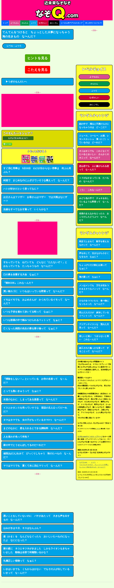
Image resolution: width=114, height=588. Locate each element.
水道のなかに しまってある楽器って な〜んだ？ (30, 399)
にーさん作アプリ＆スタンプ (71, 23)
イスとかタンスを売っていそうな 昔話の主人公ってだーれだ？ (35, 409)
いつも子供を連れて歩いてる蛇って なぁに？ (28, 311)
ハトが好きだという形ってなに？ (21, 188)
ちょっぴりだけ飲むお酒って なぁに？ (94, 267)
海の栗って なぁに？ (89, 277)
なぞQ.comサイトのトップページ (90, 436)
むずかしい (43, 23)
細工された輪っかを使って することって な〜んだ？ (94, 350)
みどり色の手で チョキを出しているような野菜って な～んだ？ (94, 201)
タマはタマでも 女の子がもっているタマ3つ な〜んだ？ (34, 420)
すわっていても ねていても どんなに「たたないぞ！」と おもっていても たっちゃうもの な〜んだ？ (36, 264)
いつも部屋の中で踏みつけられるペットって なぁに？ (32, 320)
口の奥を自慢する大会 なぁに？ (21, 274)
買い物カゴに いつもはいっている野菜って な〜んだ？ (34, 291)
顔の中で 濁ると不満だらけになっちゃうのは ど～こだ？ (94, 126)
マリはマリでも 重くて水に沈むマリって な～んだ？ (32, 465)
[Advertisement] (37, 110)
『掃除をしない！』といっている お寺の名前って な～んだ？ (35, 381)
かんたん (25, 23)
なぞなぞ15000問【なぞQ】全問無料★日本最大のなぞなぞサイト (57, 10)
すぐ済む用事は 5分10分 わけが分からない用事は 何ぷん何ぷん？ (37, 170)
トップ (5, 23)
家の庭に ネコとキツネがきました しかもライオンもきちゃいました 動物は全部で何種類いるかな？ (36, 550)
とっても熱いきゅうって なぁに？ (22, 391)
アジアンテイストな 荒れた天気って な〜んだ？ (94, 326)
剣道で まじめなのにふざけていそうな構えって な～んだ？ (36, 180)
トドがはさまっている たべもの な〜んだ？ (94, 180)
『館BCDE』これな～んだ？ (18, 283)
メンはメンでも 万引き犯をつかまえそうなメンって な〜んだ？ (94, 288)
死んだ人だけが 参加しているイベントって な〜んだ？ (94, 314)
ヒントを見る (37, 58)
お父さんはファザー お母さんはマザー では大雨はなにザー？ (35, 199)
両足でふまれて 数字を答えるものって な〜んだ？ (94, 243)
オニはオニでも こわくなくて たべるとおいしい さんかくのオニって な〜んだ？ (95, 154)
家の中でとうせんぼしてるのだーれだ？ (24, 445)
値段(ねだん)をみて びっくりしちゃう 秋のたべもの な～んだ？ (37, 455)
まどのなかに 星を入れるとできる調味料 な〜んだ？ (32, 428)
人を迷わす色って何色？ (16, 436)
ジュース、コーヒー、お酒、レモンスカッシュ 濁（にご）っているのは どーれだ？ (94, 139)
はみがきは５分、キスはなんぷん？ (22, 528)
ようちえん (15, 23)
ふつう (33, 23)
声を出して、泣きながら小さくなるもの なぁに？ (94, 255)
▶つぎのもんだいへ (15, 81)
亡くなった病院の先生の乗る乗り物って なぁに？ (30, 328)
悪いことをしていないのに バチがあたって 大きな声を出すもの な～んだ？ (36, 518)
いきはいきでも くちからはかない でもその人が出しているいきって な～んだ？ (36, 571)
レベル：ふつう (14, 46)
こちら (98, 428)
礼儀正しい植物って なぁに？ (19, 560)
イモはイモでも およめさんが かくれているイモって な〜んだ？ (36, 301)
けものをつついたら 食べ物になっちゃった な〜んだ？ (94, 302)
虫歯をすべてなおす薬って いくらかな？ (25, 209)
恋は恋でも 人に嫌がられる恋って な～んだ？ (94, 168)
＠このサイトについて (93, 23)
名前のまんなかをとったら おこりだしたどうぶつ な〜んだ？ (94, 216)
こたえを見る (37, 70)
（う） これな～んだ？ (91, 190)
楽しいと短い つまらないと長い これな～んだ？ (94, 338)
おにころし (54, 23)
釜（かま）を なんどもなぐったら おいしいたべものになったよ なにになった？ (36, 538)
